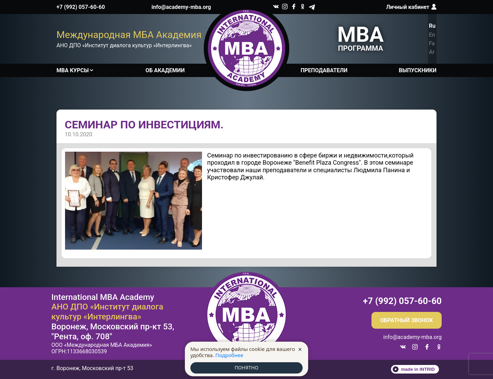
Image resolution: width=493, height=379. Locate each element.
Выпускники (418, 70)
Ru (432, 26)
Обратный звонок (406, 320)
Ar (432, 52)
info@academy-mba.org (181, 7)
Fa (432, 43)
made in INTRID (418, 369)
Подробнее (229, 354)
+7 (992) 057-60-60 (80, 7)
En (432, 34)
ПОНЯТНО (246, 367)
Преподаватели (324, 70)
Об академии (165, 70)
